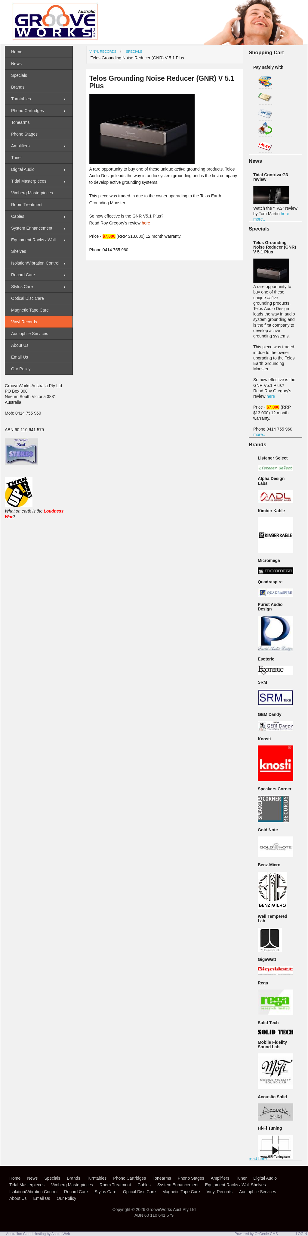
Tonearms (20, 122)
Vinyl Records (103, 51)
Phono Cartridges (27, 110)
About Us (20, 345)
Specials (134, 51)
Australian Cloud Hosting (26, 1234)
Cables (17, 216)
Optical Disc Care (27, 298)
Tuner (16, 157)
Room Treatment (26, 204)
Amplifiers (20, 145)
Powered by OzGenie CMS (256, 1234)
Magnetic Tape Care (30, 310)
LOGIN (301, 1234)
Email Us (19, 357)
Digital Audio (23, 169)
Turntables (21, 98)
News (16, 63)
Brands (17, 87)
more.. (259, 219)
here (146, 223)
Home (16, 51)
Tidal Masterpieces (28, 181)
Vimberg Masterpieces (32, 192)
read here (258, 1158)
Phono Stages (24, 134)
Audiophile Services (29, 333)
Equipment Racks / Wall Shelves (33, 245)
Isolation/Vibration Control (35, 263)
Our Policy (21, 368)
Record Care (23, 274)
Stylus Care (22, 286)
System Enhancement (31, 228)
